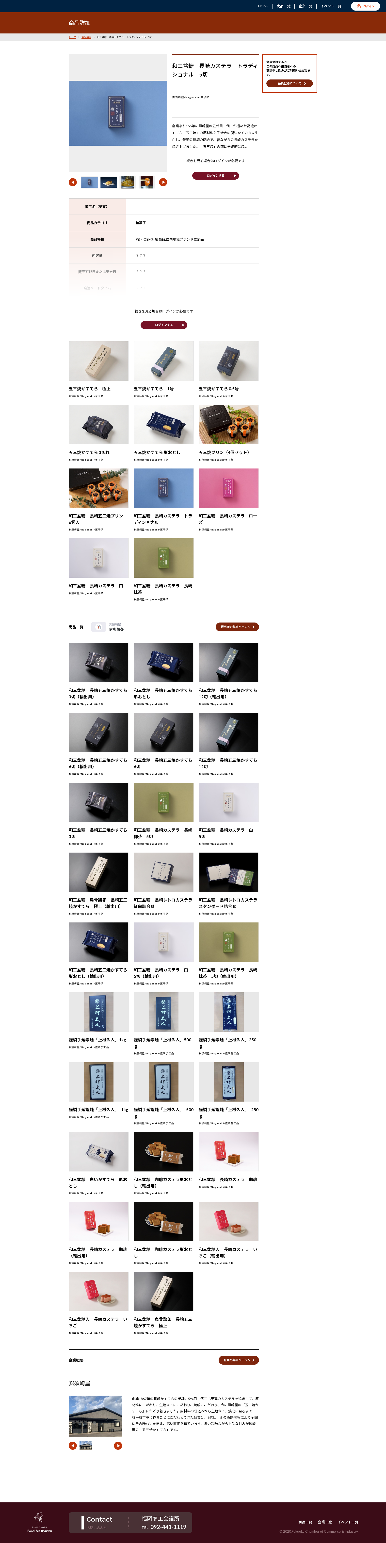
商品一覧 (283, 6)
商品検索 (86, 37)
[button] (73, 182)
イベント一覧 (331, 6)
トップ (72, 37)
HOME (263, 6)
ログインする (216, 175)
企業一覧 (305, 6)
